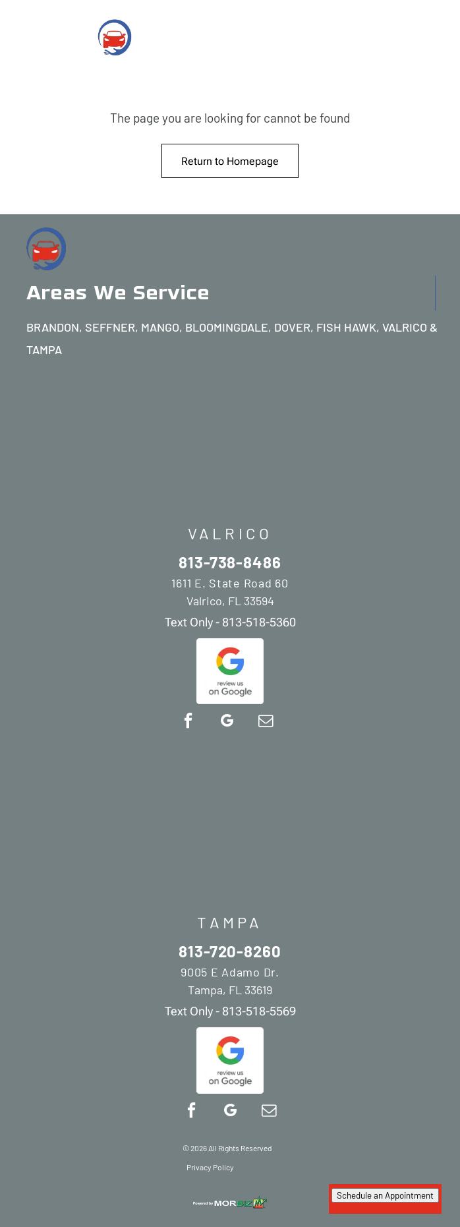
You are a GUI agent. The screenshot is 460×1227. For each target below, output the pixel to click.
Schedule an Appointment (385, 1195)
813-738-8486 (230, 562)
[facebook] (188, 722)
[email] (265, 722)
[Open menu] (435, 36)
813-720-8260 (230, 951)
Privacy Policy (210, 1167)
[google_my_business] (227, 722)
